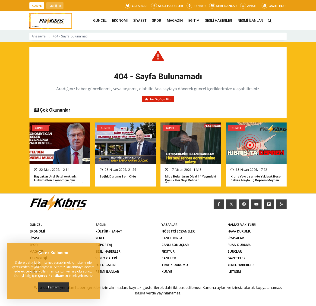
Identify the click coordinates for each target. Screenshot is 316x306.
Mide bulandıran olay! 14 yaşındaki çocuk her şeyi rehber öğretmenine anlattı (190, 181)
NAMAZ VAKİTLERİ (242, 225)
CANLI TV (168, 259)
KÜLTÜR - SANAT (108, 232)
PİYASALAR (236, 239)
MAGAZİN (175, 20)
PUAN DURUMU (240, 245)
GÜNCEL (100, 20)
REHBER (196, 6)
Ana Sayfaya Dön (158, 99)
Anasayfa (39, 36)
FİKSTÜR (168, 252)
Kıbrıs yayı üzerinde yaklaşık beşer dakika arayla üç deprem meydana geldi (254, 181)
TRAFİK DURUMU (174, 265)
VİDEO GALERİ (106, 259)
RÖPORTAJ (103, 245)
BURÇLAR (235, 252)
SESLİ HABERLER (167, 6)
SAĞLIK (100, 225)
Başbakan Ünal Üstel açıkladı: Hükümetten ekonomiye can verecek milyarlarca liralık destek (59, 181)
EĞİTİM (193, 20)
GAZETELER (274, 6)
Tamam (53, 287)
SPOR (156, 20)
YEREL (100, 239)
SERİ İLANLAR (223, 6)
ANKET (249, 6)
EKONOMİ (120, 20)
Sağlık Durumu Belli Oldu (118, 177)
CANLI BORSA (171, 239)
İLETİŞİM (55, 5)
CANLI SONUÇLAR (175, 245)
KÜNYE (37, 5)
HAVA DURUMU (239, 232)
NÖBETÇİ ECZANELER (178, 232)
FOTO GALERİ (105, 265)
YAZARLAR (136, 6)
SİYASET (139, 20)
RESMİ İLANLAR (250, 20)
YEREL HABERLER (241, 265)
